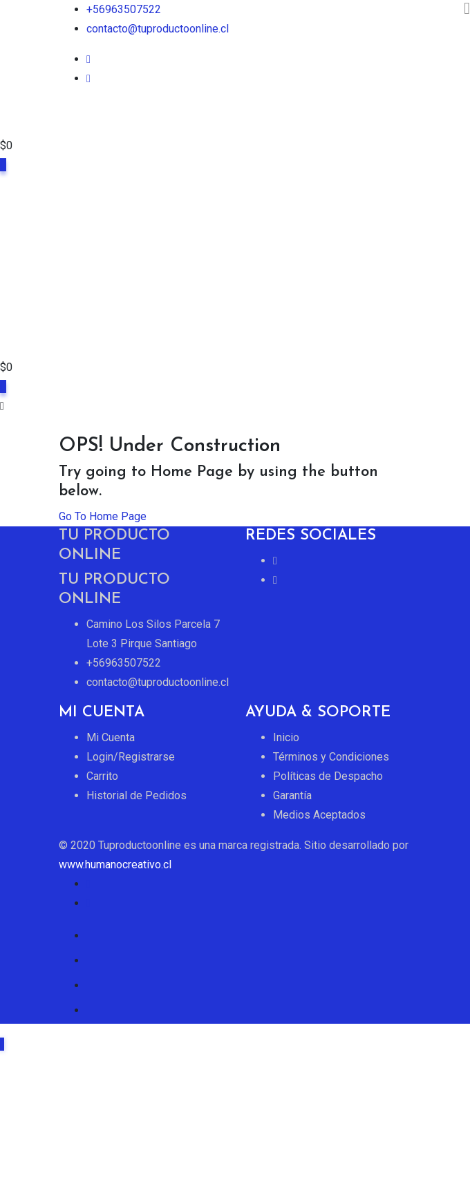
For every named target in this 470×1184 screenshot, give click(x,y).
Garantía (292, 795)
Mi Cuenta (110, 737)
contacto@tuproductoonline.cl (157, 28)
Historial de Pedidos (136, 795)
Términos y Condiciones (331, 756)
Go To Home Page (103, 516)
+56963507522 (123, 9)
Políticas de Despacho (328, 776)
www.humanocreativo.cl (115, 864)
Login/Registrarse (130, 756)
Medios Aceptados (319, 814)
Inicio (286, 737)
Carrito (102, 776)
